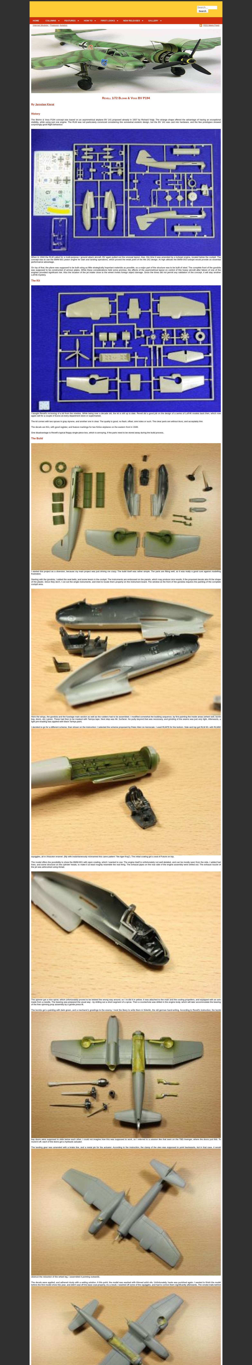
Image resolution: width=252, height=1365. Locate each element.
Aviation (63, 25)
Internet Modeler (41, 25)
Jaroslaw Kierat (44, 104)
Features (54, 25)
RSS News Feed (211, 25)
